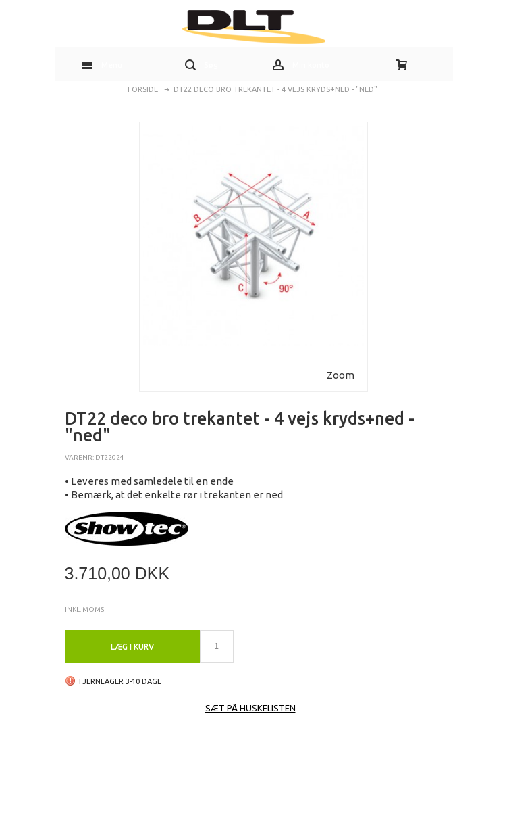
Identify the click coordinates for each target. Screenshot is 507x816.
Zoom (340, 375)
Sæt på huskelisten (250, 708)
